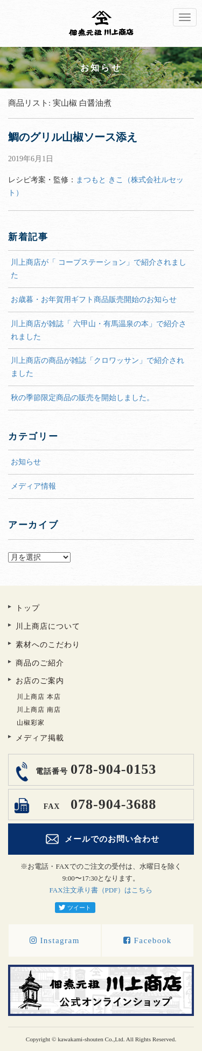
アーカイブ (101, 546)
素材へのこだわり (48, 645)
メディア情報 (33, 486)
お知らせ (26, 462)
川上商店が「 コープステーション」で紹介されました (98, 268)
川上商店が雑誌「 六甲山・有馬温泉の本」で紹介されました (98, 330)
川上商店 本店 (39, 696)
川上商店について (48, 626)
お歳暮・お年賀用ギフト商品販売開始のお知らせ (94, 300)
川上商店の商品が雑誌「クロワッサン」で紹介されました (97, 366)
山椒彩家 (31, 722)
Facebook (147, 940)
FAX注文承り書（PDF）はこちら (101, 890)
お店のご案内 (40, 681)
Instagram (55, 940)
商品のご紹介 (40, 663)
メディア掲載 (40, 738)
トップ (28, 608)
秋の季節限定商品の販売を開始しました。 (82, 398)
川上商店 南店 (39, 709)
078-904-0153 (94, 769)
